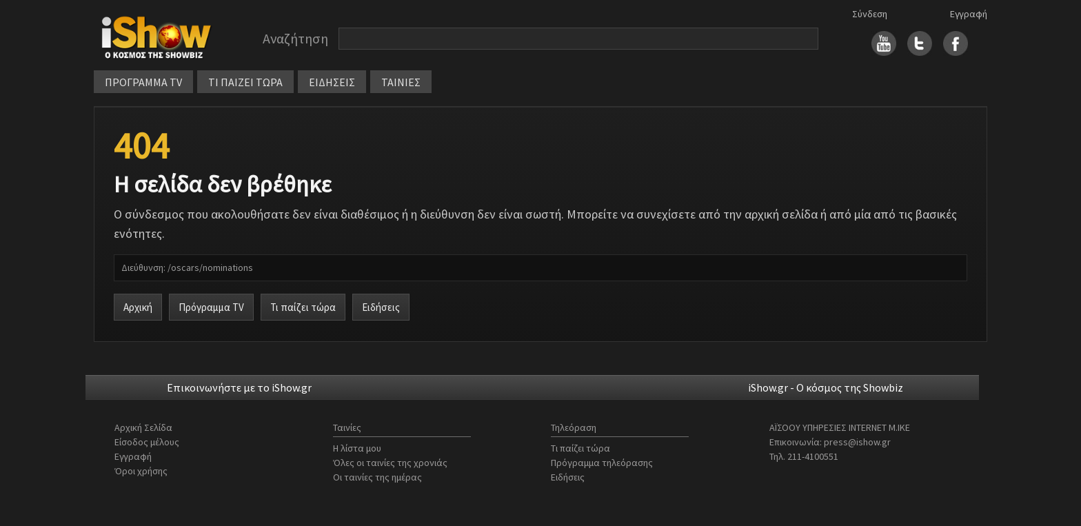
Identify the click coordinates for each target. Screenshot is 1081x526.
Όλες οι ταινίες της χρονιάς (390, 462)
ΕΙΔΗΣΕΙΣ (332, 82)
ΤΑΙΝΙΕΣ (401, 82)
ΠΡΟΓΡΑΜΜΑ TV (143, 82)
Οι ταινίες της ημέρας (377, 477)
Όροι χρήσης (141, 471)
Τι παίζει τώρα (303, 307)
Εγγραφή (968, 14)
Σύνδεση (869, 14)
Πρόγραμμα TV (211, 307)
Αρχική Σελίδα (143, 427)
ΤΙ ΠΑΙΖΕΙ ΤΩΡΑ (245, 82)
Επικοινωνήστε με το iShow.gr (239, 387)
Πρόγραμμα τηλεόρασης (602, 462)
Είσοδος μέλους (146, 442)
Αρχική (137, 307)
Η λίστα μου (357, 448)
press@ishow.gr (857, 442)
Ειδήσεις (381, 307)
